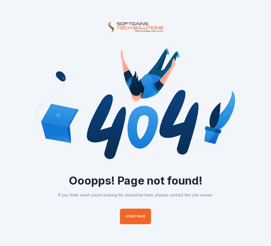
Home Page (135, 216)
